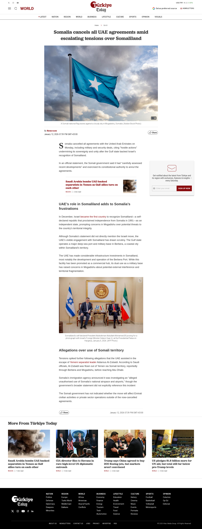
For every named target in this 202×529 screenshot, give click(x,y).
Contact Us (78, 523)
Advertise (106, 523)
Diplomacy (50, 504)
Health (116, 500)
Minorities (50, 510)
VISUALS (158, 16)
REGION (67, 16)
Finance (100, 500)
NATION (55, 16)
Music (133, 504)
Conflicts (82, 507)
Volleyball (150, 504)
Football (149, 497)
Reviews (134, 514)
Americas (82, 500)
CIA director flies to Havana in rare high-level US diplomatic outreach (75, 464)
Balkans (64, 507)
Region (68, 192)
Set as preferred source (164, 8)
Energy (99, 504)
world (27, 8)
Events (133, 507)
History (134, 497)
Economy (100, 497)
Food (115, 510)
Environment (118, 504)
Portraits (134, 510)
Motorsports (151, 507)
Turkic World (66, 500)
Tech (99, 510)
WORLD (79, 16)
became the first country (93, 216)
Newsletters (64, 523)
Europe (64, 497)
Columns (166, 497)
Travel (115, 507)
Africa (81, 497)
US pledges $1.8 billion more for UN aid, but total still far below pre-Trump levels (172, 464)
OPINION (145, 16)
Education (117, 497)
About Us (53, 523)
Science (116, 514)
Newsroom (52, 131)
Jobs (88, 523)
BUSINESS (92, 16)
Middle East (66, 504)
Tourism (100, 507)
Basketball (150, 500)
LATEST (43, 16)
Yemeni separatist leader (83, 362)
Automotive (102, 514)
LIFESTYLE (106, 16)
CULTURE (120, 16)
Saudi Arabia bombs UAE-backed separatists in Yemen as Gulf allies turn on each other (92, 184)
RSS (115, 523)
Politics (49, 497)
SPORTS (132, 16)
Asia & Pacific (84, 504)
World (105, 25)
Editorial (166, 504)
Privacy (96, 523)
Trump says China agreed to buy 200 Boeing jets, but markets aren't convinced (124, 464)
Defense (49, 500)
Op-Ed (165, 500)
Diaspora (49, 507)
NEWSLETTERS (187, 8)
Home (97, 25)
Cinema (134, 500)
